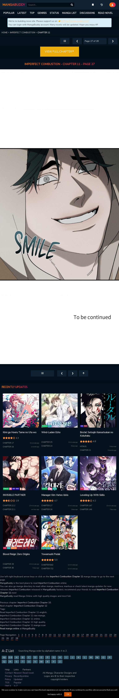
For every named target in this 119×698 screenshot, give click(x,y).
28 (16, 638)
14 (68, 634)
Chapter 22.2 (9, 505)
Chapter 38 (8, 568)
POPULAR (8, 13)
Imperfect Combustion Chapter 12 (30, 605)
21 (101, 634)
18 (87, 634)
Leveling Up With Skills (92, 495)
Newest (18, 672)
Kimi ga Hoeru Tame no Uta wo (19, 432)
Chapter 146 (86, 509)
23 (110, 634)
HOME (6, 32)
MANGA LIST (69, 13)
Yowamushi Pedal (50, 554)
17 (82, 634)
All (4, 657)
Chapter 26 (46, 509)
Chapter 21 (85, 450)
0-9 (10, 657)
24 (115, 634)
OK (67, 694)
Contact (9, 672)
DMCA (8, 685)
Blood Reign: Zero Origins (16, 554)
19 (92, 634)
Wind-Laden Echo (50, 432)
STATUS (54, 13)
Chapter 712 (47, 569)
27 (12, 638)
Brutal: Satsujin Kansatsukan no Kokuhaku (96, 434)
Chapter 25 (46, 442)
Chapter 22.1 (9, 509)
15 (73, 634)
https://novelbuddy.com (75, 21)
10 (50, 634)
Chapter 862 (47, 565)
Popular (17, 682)
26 (7, 638)
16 (78, 634)
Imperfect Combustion (49, 583)
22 (106, 634)
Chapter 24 (46, 446)
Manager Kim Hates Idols (54, 495)
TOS (7, 682)
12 (59, 634)
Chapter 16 (8, 447)
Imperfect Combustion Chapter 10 (34, 602)
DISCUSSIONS (87, 13)
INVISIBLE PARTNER (14, 495)
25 (3, 638)
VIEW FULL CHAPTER (59, 52)
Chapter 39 (8, 564)
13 (64, 634)
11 (54, 634)
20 (96, 634)
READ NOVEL (105, 13)
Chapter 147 (86, 505)
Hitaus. (83, 446)
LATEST (21, 13)
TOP (32, 13)
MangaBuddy (6, 583)
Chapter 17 (8, 443)
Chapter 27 (46, 505)
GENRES (42, 13)
